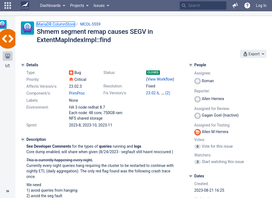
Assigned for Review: (212, 108)
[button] (8, 5)
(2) (167, 93)
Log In (261, 5)
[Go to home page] (25, 5)
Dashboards (50, 5)
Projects (77, 5)
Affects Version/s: (41, 86)
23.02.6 (152, 93)
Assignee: (202, 73)
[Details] (23, 65)
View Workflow (160, 79)
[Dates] (191, 176)
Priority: (33, 79)
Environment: (37, 107)
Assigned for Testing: (212, 125)
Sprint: (31, 125)
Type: (30, 72)
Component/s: (38, 93)
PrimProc (77, 93)
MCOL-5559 (90, 24)
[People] (191, 65)
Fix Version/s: (115, 93)
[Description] (23, 139)
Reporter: (202, 91)
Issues (99, 5)
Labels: (32, 100)
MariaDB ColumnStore (56, 24)
